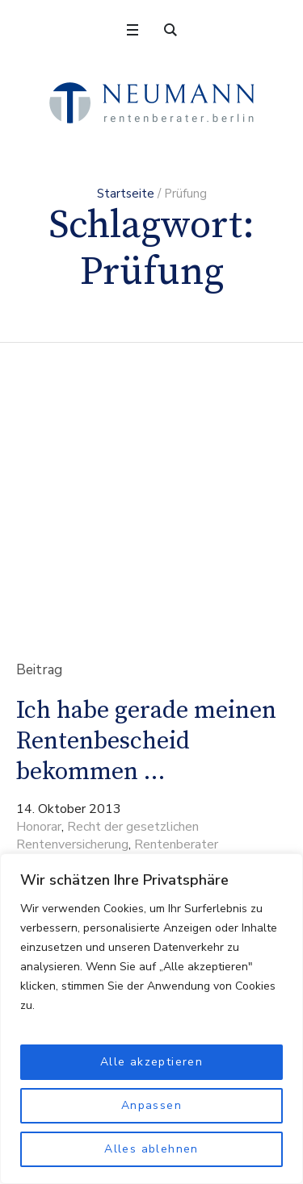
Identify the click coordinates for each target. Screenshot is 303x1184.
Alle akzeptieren (151, 1061)
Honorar (38, 827)
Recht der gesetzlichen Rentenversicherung (107, 835)
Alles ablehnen (151, 1149)
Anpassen (151, 1105)
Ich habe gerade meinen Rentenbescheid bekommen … (146, 741)
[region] (151, 1018)
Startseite (125, 194)
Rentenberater (176, 844)
